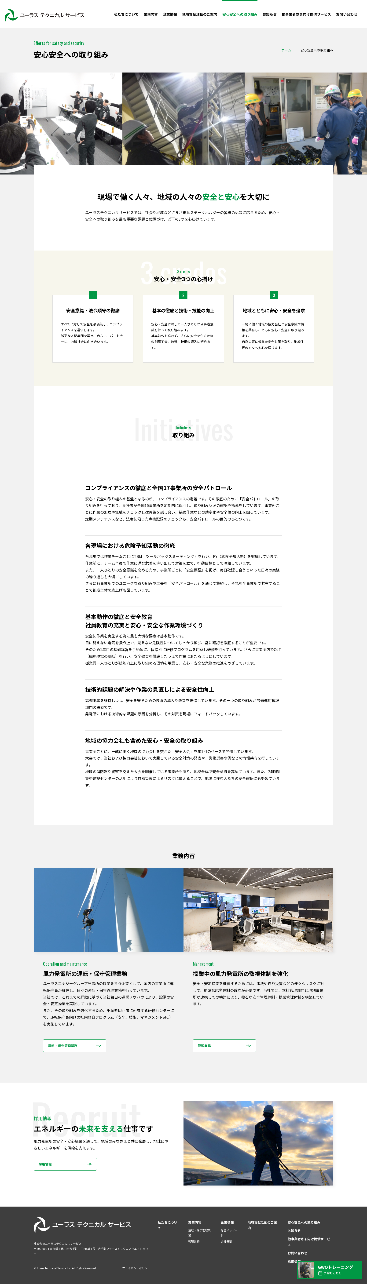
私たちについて (126, 14)
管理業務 (193, 1241)
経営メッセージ (229, 1232)
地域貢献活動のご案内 (199, 14)
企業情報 (170, 14)
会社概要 (226, 1241)
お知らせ (270, 14)
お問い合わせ (346, 14)
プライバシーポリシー (136, 1268)
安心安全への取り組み (239, 14)
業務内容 (151, 14)
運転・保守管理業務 (199, 1232)
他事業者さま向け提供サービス (306, 14)
